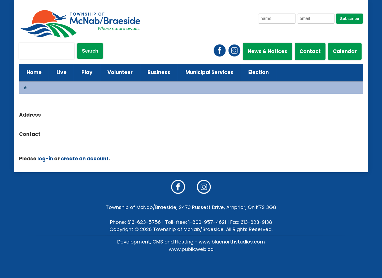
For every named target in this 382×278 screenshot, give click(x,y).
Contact (310, 51)
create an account (84, 158)
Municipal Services (209, 72)
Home (34, 72)
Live (62, 72)
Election (258, 72)
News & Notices (267, 51)
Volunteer (120, 72)
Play (87, 72)
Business (158, 72)
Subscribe (349, 18)
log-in (45, 158)
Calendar (345, 51)
